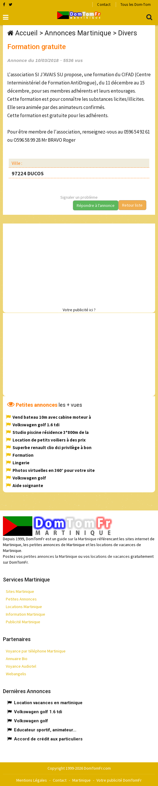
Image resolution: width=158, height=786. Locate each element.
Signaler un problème (79, 197)
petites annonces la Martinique (50, 556)
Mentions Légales (31, 780)
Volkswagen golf (29, 478)
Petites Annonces (21, 599)
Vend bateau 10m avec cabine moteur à (52, 417)
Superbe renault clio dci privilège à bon (52, 447)
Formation (23, 455)
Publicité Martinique (23, 621)
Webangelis (16, 673)
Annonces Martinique (78, 33)
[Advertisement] (80, 264)
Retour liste (132, 205)
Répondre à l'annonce (96, 205)
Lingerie (21, 462)
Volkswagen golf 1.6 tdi (36, 424)
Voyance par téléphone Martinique (36, 651)
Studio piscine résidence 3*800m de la (51, 432)
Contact (103, 4)
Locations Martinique (24, 606)
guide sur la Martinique (76, 538)
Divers (127, 33)
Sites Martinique (20, 591)
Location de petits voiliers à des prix (49, 440)
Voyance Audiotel (21, 666)
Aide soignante (28, 485)
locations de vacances (110, 556)
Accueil (26, 33)
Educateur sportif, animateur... (45, 730)
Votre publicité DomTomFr (119, 780)
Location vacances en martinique (48, 702)
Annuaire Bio (16, 658)
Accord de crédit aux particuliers (48, 739)
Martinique (81, 780)
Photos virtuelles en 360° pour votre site (54, 470)
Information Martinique (25, 614)
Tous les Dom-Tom (135, 4)
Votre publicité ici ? (79, 309)
